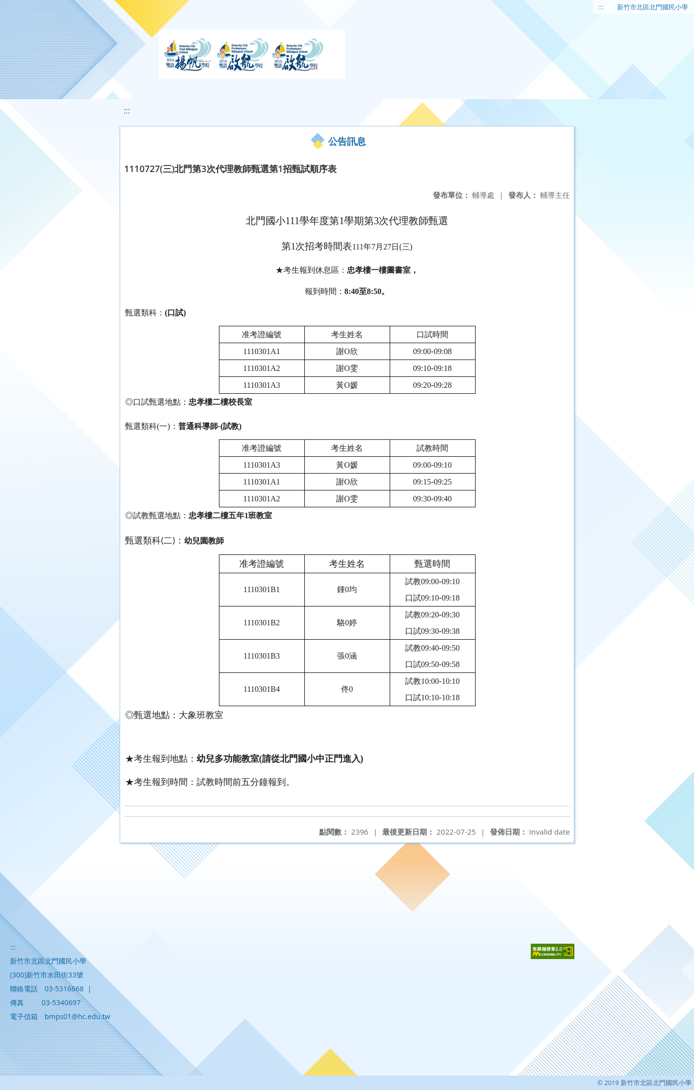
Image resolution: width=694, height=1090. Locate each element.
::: (601, 6)
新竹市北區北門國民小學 (652, 6)
